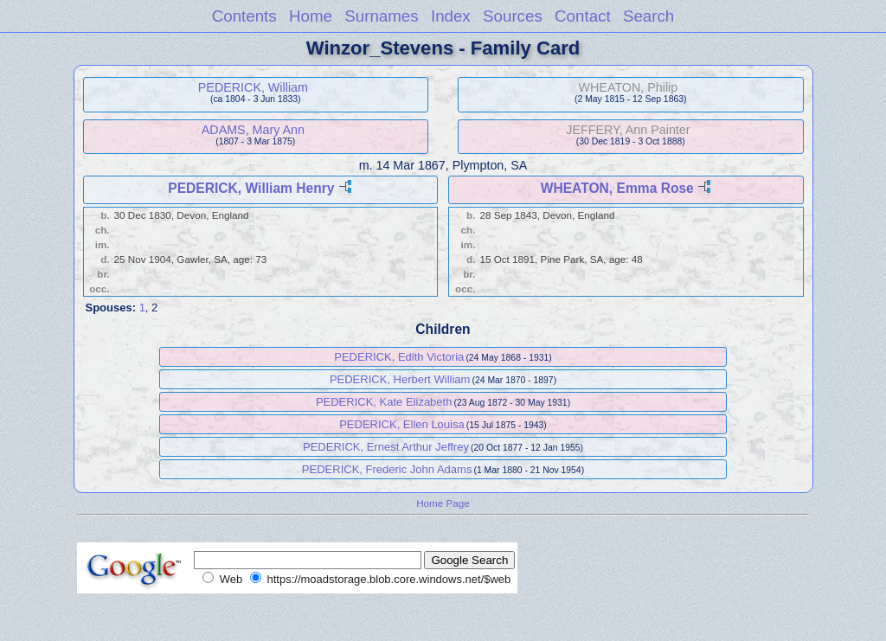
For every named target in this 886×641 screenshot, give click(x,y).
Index (451, 16)
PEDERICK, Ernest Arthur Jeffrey (386, 446)
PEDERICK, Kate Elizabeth (384, 401)
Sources (513, 16)
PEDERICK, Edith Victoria (399, 356)
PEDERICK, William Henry (251, 188)
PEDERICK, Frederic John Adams (387, 469)
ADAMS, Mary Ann (253, 130)
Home (310, 16)
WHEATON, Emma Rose (617, 188)
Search (648, 16)
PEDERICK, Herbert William (400, 379)
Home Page (443, 503)
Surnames (381, 16)
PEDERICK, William (253, 87)
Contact (583, 16)
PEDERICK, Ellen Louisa (402, 424)
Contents (244, 16)
